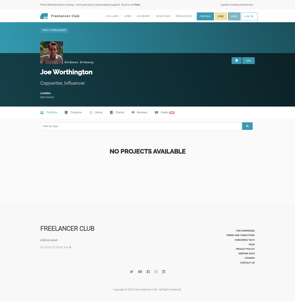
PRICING (205, 16)
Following (86, 62)
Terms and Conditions (240, 235)
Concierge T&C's (245, 240)
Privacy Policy (245, 249)
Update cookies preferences (237, 4)
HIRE (221, 16)
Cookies (250, 258)
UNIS (234, 16)
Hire (248, 60)
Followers (71, 62)
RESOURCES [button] (185, 16)
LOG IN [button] (249, 16)
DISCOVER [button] (164, 16)
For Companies (245, 230)
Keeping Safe (247, 253)
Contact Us (247, 262)
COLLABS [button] (114, 16)
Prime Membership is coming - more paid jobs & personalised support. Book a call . (90, 4)
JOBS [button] (129, 16)
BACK (54, 30)
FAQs (252, 244)
